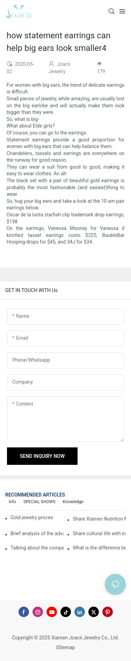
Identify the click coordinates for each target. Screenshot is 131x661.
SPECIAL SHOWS (39, 501)
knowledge (73, 501)
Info (12, 501)
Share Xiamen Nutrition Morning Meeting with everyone (99, 519)
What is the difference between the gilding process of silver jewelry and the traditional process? (99, 548)
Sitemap (66, 647)
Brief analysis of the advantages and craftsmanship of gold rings (37, 533)
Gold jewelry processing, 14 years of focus (31, 517)
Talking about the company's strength (37, 548)
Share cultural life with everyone (99, 533)
